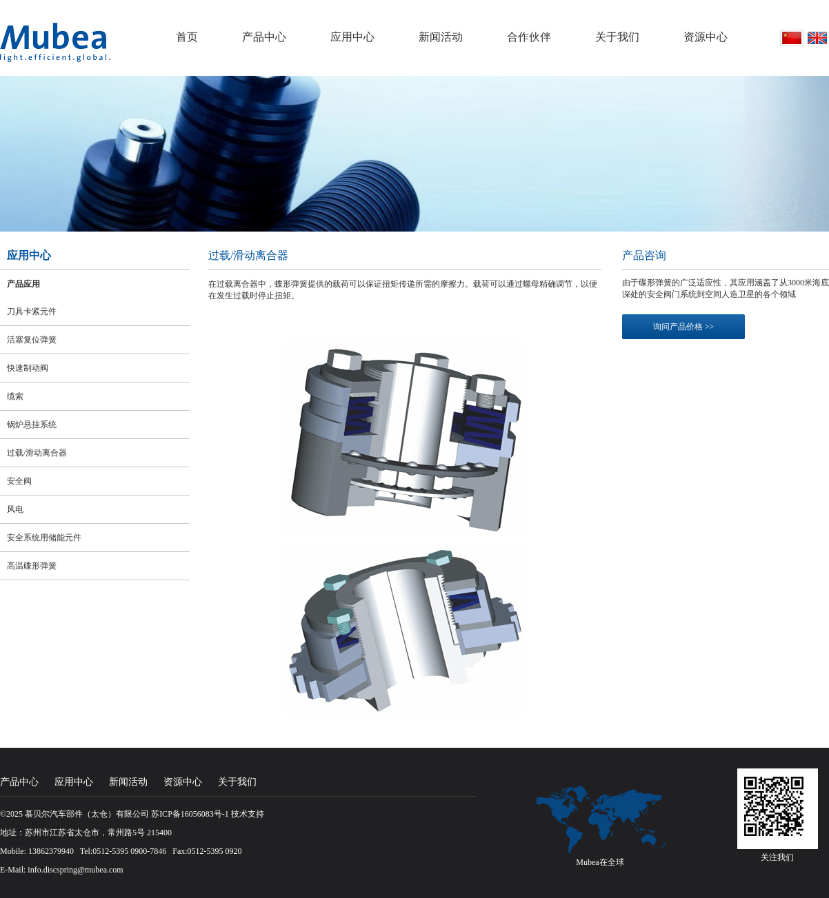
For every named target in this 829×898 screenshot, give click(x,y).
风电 (15, 509)
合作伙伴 (529, 37)
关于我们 (617, 37)
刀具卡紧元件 (32, 311)
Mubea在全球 (599, 862)
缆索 (15, 396)
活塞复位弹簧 (32, 340)
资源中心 (705, 37)
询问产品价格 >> (684, 326)
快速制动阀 (27, 368)
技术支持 (247, 814)
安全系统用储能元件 (44, 537)
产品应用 (23, 284)
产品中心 (264, 37)
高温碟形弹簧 (32, 566)
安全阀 (19, 481)
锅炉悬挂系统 (32, 424)
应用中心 (352, 37)
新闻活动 (441, 37)
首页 (187, 37)
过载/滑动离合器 (37, 453)
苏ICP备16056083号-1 (190, 814)
